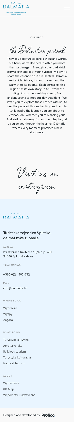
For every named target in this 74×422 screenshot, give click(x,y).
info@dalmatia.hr (15, 288)
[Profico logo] (48, 415)
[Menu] (67, 8)
